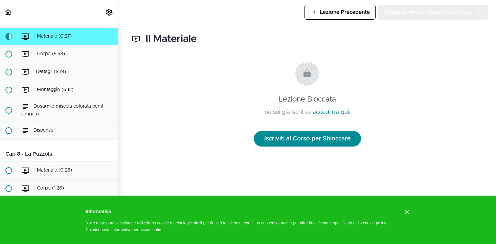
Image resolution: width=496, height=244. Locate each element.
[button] (8, 12)
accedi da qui (331, 112)
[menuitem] (109, 12)
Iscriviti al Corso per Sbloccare (307, 139)
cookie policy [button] (374, 223)
